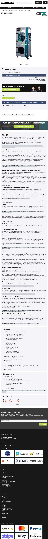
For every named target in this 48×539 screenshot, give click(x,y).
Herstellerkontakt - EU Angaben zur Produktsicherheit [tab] (15, 105)
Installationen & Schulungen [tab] (28, 114)
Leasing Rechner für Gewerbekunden (37, 79)
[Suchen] (30, 3)
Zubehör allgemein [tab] (6, 114)
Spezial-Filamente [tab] (16, 114)
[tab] (24, 329)
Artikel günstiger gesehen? (40, 77)
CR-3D (20, 10)
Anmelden (38, 2)
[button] (3, 40)
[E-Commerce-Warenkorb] (45, 2)
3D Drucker (5, 10)
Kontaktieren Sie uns (8, 98)
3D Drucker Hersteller (13, 10)
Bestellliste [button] (5, 95)
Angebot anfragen (42, 80)
